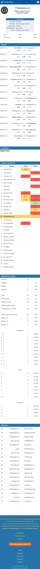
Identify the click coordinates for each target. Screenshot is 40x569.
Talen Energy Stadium (23, 23)
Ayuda (20, 550)
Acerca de (20, 559)
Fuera (35, 34)
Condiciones (20, 556)
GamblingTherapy (20, 536)
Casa (20, 34)
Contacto (20, 562)
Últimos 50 (6, 37)
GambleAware (20, 533)
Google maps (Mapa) (22, 30)
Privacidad (20, 553)
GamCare (20, 539)
